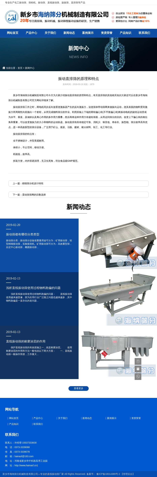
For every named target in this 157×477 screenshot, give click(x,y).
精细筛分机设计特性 (32, 183)
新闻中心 (29, 68)
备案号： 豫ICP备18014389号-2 (103, 474)
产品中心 (31, 32)
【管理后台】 (128, 474)
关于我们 (50, 32)
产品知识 (125, 32)
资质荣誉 (106, 32)
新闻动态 (69, 32)
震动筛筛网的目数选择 (34, 194)
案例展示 (88, 32)
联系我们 (144, 32)
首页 (20, 68)
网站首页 (12, 32)
